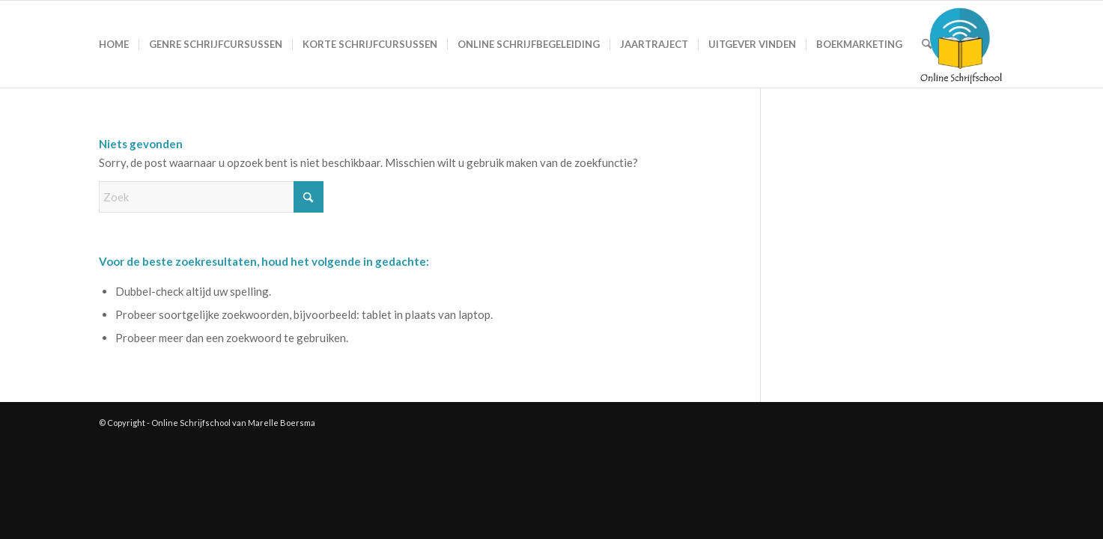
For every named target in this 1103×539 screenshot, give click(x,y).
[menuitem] (114, 44)
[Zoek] (926, 44)
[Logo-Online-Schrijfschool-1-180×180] (961, 44)
